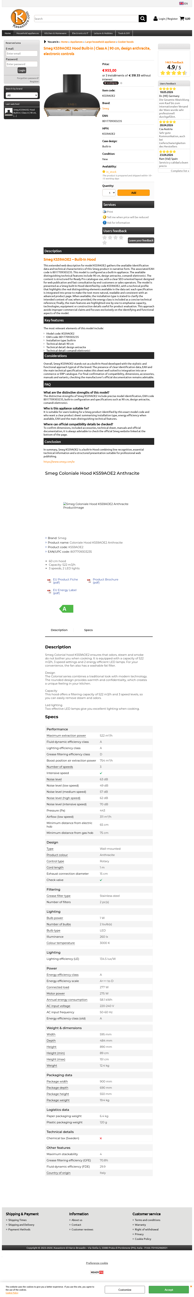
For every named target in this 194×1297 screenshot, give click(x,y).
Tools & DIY (123, 34)
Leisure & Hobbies (102, 34)
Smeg (105, 111)
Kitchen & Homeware (55, 34)
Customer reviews (82, 1231)
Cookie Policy (12, 1292)
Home (8, 34)
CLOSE (191, 1286)
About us (77, 1222)
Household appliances (27, 34)
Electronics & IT (79, 34)
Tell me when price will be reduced (128, 219)
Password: (12, 62)
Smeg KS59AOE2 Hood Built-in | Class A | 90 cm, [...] (20, 115)
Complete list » (180, 174)
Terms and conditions (147, 1222)
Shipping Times (17, 1222)
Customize (124, 1289)
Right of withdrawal (147, 1231)
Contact (76, 1226)
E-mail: (10, 51)
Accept (169, 1289)
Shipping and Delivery (21, 1226)
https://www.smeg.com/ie (59, 463)
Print (110, 213)
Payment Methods (19, 1231)
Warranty (140, 1226)
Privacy (139, 1236)
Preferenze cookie (97, 1265)
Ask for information (118, 224)
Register (34, 84)
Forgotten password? (28, 80)
